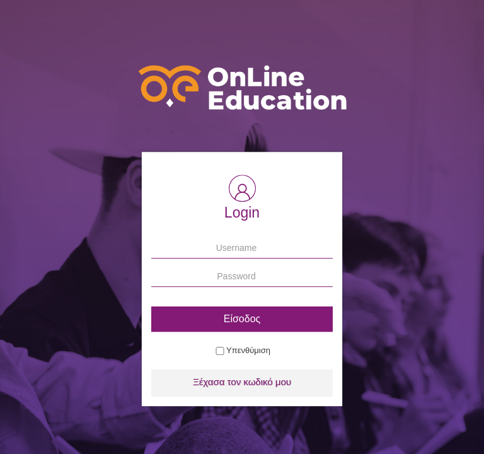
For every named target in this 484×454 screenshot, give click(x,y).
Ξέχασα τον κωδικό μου (242, 381)
